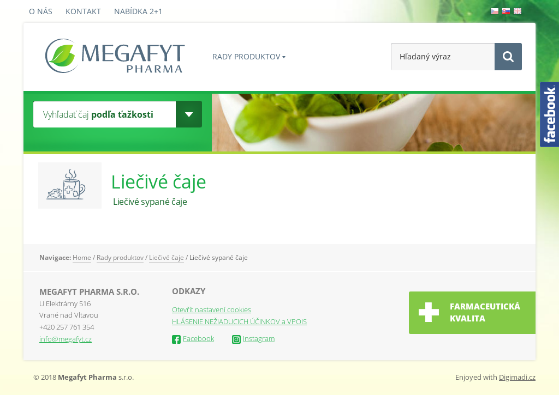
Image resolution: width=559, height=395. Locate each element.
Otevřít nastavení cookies (211, 309)
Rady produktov (246, 56)
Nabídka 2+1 (138, 11)
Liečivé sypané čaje (218, 257)
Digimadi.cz (517, 377)
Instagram (253, 338)
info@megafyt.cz (65, 339)
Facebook (193, 338)
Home (82, 257)
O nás (40, 11)
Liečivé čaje (166, 257)
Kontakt (83, 11)
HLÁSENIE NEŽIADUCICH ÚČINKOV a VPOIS (239, 321)
